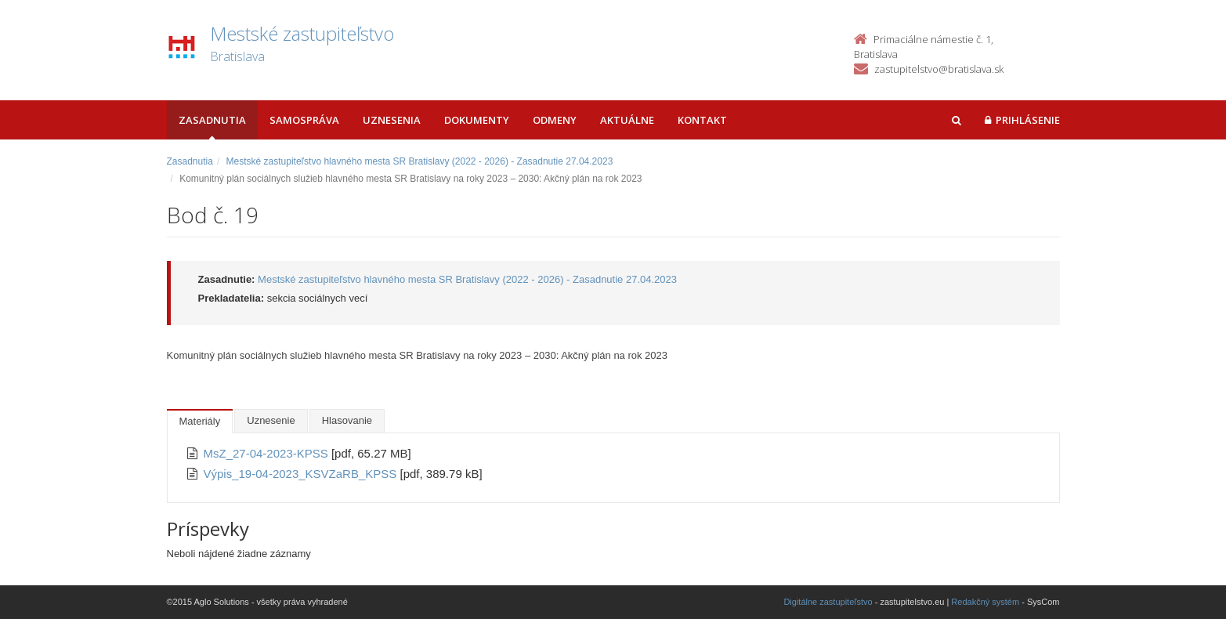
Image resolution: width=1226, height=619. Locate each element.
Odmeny (555, 120)
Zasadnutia (212, 120)
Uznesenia (392, 120)
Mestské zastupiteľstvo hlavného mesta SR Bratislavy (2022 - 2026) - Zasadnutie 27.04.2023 (419, 161)
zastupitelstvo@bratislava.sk (939, 69)
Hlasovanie (347, 420)
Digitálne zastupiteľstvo (827, 601)
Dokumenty (476, 120)
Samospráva (304, 120)
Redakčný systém (985, 601)
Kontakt (702, 120)
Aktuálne (627, 120)
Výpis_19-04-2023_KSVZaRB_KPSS (302, 473)
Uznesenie (271, 420)
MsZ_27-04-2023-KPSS (267, 453)
